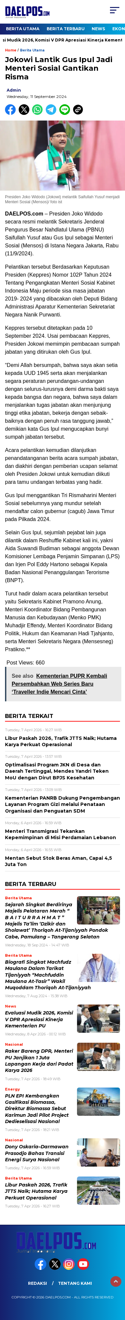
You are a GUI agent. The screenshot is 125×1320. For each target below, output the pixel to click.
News (98, 28)
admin (14, 90)
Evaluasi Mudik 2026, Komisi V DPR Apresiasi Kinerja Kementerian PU (39, 1019)
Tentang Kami (75, 1283)
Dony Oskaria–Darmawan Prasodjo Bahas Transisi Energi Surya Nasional (37, 1153)
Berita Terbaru (66, 28)
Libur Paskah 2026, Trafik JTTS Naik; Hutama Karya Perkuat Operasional (36, 1191)
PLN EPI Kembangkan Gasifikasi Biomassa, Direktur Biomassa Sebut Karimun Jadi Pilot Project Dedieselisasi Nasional (37, 1108)
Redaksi (37, 1283)
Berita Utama (22, 28)
